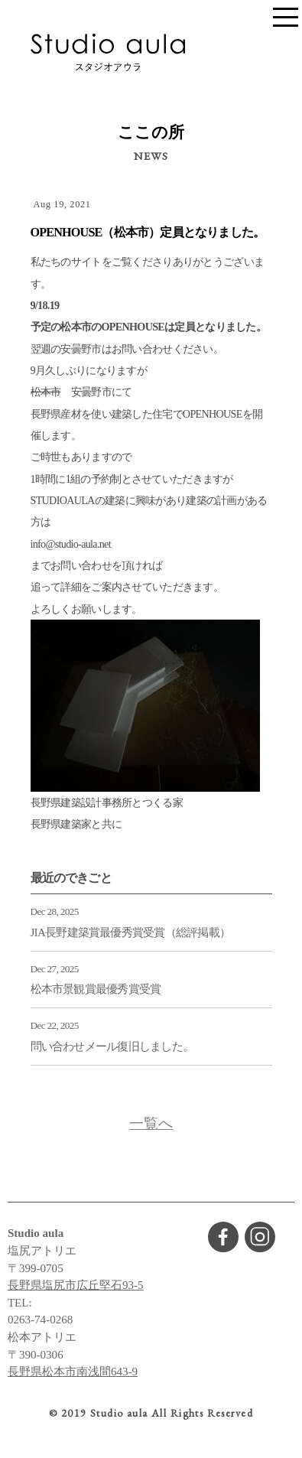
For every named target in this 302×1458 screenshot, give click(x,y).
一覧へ (151, 1123)
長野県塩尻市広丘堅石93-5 (76, 1285)
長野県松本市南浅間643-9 (73, 1371)
